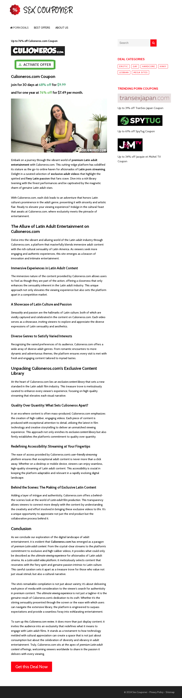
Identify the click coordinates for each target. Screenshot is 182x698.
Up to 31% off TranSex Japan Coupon (140, 108)
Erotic (123, 66)
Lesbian (124, 72)
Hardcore (148, 66)
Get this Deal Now (31, 666)
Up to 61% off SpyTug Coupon (136, 131)
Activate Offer (37, 64)
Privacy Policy (156, 692)
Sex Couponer (139, 692)
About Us (61, 27)
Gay (135, 66)
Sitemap (170, 692)
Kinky (163, 66)
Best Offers (42, 27)
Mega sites (140, 72)
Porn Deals (19, 27)
